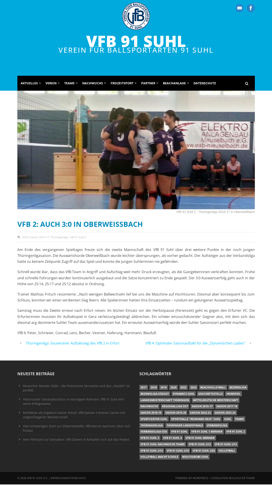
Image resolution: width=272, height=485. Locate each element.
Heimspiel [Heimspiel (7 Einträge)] (233, 394)
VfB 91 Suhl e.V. (37, 478)
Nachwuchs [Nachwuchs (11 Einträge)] (149, 407)
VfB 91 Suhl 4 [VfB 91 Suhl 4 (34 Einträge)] (172, 438)
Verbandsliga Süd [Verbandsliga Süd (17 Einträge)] (154, 432)
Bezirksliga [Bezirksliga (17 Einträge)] (238, 388)
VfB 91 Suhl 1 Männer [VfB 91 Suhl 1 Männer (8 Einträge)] (207, 432)
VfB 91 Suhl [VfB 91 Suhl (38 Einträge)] (179, 432)
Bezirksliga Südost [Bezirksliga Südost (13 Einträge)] (155, 394)
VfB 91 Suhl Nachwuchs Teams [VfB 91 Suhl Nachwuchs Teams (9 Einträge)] (163, 445)
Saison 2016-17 (39, 238)
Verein (51, 84)
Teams (69, 84)
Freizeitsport (122, 84)
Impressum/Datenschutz (68, 478)
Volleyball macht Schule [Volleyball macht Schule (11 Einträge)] (159, 457)
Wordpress (201, 478)
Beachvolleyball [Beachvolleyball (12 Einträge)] (213, 388)
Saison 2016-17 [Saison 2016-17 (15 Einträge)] (202, 407)
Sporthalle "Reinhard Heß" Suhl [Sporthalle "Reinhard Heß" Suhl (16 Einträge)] (196, 419)
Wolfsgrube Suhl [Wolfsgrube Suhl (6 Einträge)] (195, 457)
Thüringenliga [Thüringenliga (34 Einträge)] (152, 425)
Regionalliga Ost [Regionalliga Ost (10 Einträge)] (175, 407)
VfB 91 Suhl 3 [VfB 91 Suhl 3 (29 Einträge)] (150, 438)
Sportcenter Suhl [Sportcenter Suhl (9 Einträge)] (154, 419)
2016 (25, 238)
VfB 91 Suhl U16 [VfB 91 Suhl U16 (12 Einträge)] (178, 451)
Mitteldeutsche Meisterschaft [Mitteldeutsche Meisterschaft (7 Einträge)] (215, 400)
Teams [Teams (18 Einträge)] (239, 419)
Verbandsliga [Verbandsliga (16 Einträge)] (217, 425)
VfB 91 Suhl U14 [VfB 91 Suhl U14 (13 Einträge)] (152, 451)
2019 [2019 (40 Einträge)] (164, 388)
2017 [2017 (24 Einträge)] (144, 388)
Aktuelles (29, 84)
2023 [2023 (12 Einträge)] (193, 388)
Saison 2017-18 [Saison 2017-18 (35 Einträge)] (226, 407)
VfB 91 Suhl (136, 41)
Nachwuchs (92, 84)
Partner (148, 84)
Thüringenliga (59, 238)
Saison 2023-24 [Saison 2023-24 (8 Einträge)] (225, 413)
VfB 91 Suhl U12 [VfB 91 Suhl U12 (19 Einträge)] (200, 445)
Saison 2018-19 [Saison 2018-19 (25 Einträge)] (151, 413)
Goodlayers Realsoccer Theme (233, 478)
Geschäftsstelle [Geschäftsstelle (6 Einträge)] (210, 394)
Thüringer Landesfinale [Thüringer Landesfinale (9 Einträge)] (185, 425)
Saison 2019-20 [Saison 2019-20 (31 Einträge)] (175, 413)
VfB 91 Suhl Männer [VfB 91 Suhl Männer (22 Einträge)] (200, 438)
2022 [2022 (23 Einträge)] (183, 388)
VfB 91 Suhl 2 (77, 238)
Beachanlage (174, 84)
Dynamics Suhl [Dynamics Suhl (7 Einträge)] (184, 394)
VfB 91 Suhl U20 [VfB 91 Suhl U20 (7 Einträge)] (204, 451)
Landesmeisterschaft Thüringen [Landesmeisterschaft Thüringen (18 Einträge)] (165, 400)
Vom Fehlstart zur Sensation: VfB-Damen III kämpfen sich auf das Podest (76, 440)
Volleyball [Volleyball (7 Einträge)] (227, 451)
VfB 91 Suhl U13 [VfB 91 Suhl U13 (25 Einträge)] (226, 445)
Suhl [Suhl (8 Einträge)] (227, 419)
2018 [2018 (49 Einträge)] (154, 388)
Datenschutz (205, 84)
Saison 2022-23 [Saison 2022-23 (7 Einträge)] (200, 413)
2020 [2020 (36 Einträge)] (173, 388)
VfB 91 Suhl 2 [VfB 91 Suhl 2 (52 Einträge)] (235, 432)
